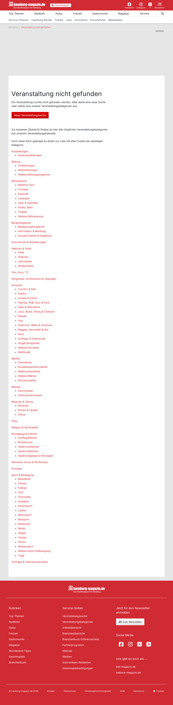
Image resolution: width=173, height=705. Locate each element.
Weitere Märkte (27, 376)
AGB (122, 691)
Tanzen (22, 537)
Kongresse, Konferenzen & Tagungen (33, 278)
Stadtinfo (39, 13)
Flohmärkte (25, 362)
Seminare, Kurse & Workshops (29, 462)
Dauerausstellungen (30, 155)
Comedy (23, 189)
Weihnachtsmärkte (29, 371)
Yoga (21, 555)
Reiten (21, 528)
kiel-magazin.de (126, 666)
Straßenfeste (25, 265)
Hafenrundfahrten (28, 446)
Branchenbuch (17, 662)
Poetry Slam (25, 207)
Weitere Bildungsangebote (34, 174)
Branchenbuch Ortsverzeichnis (80, 639)
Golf (20, 492)
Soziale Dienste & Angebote (35, 235)
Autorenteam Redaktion (76, 662)
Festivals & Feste (21, 248)
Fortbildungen (26, 165)
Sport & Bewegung (22, 475)
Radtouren (24, 523)
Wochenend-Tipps (20, 650)
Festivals (23, 256)
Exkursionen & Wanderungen (28, 242)
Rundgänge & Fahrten (24, 433)
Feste (21, 252)
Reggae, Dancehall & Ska (33, 329)
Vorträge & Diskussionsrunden (29, 561)
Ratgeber (123, 13)
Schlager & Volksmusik (32, 338)
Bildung (15, 161)
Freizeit (77, 13)
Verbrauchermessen (30, 395)
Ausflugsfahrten (27, 437)
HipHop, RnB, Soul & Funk (33, 302)
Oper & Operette (28, 202)
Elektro (22, 293)
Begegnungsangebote (31, 226)
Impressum (138, 691)
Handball (23, 501)
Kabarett (23, 193)
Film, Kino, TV (19, 272)
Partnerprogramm (73, 645)
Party (14, 421)
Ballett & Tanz (26, 184)
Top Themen (16, 13)
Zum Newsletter (130, 621)
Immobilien (81, 20)
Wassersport (25, 546)
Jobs (69, 20)
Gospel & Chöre (27, 298)
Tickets (59, 20)
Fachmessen (25, 390)
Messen (16, 386)
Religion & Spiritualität (24, 427)
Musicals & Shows (22, 401)
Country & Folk (27, 289)
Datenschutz (70, 691)
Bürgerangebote (21, 222)
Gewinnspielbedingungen (77, 668)
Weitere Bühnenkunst (30, 216)
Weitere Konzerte (28, 347)
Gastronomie (100, 13)
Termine (144, 13)
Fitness (22, 483)
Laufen (22, 510)
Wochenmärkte (27, 380)
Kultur (59, 13)
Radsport (23, 519)
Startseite (13, 27)
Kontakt (51, 691)
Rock (21, 334)
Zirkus (21, 414)
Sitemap (67, 650)
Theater (22, 211)
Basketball (24, 478)
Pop (20, 320)
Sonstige (16, 468)
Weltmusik (24, 352)
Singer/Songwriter (29, 343)
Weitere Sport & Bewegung (34, 551)
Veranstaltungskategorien (77, 621)
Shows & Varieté (28, 410)
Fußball (22, 487)
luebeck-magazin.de (128, 672)
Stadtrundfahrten (28, 451)
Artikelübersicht (71, 627)
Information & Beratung (32, 231)
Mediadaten (115, 20)
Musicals (23, 405)
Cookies (158, 691)
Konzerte (16, 285)
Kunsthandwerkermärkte (32, 367)
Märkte (15, 358)
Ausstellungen (19, 151)
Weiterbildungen (28, 170)
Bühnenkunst (19, 181)
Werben (67, 656)
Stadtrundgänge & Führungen (35, 455)
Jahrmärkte (25, 261)
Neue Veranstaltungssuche (30, 115)
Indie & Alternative (29, 307)
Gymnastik (24, 496)
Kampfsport (25, 505)
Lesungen (24, 198)
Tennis (22, 542)
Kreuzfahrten (98, 20)
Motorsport (25, 514)
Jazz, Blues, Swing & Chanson (36, 311)
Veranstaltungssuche (74, 616)
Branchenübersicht (73, 633)
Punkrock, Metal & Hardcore (35, 325)
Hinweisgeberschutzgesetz (98, 691)
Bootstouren (25, 442)
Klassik (22, 316)
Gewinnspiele (17, 656)
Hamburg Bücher (42, 20)
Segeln (22, 533)
